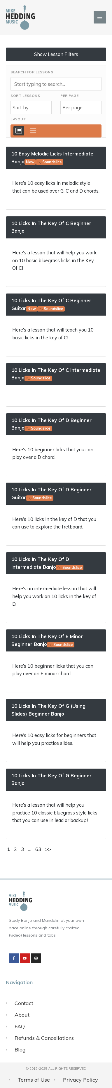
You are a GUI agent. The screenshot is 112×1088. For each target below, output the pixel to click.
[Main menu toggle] (100, 17)
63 (38, 849)
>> (48, 849)
